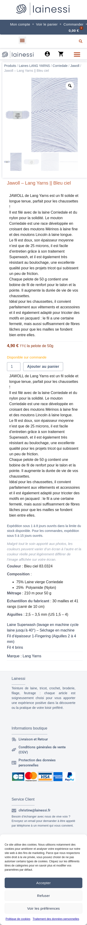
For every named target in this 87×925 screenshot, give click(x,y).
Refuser (43, 896)
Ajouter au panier (43, 366)
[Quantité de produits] (13, 366)
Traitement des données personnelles (56, 919)
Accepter (43, 883)
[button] (22, 40)
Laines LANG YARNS (34, 66)
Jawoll (74, 66)
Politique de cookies (18, 919)
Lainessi (18, 679)
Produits (10, 66)
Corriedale (60, 66)
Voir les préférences (43, 908)
